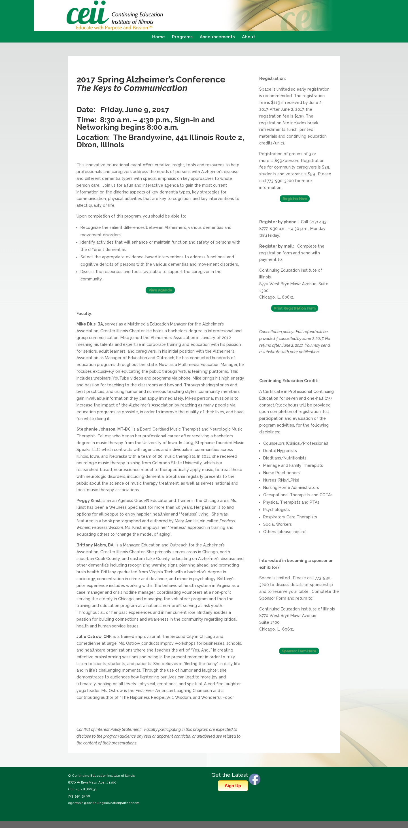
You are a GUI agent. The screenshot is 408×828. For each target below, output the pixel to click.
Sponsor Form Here (299, 651)
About (248, 37)
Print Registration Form (294, 308)
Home (158, 37)
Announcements (217, 37)
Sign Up (233, 785)
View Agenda (160, 290)
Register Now (294, 199)
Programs (182, 37)
